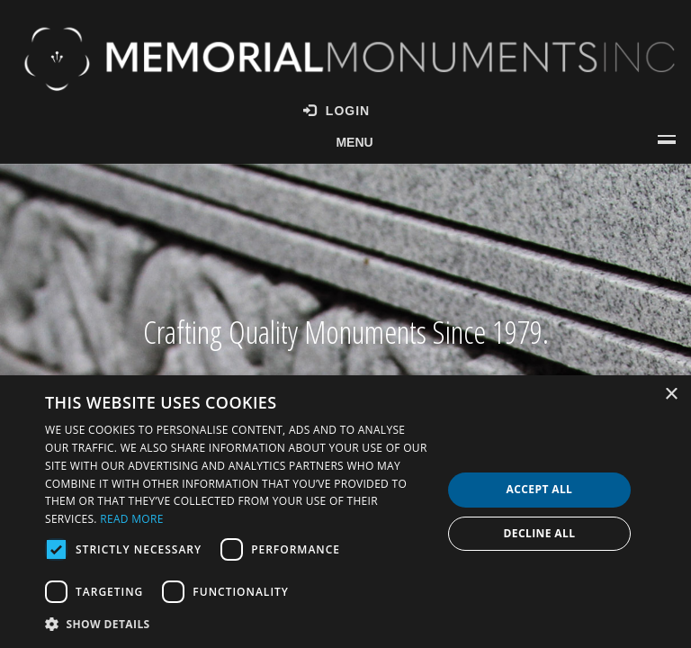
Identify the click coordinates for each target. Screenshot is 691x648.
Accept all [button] (540, 489)
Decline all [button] (540, 533)
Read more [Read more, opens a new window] (131, 518)
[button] (237, 623)
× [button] (671, 394)
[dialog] (345, 511)
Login (336, 111)
